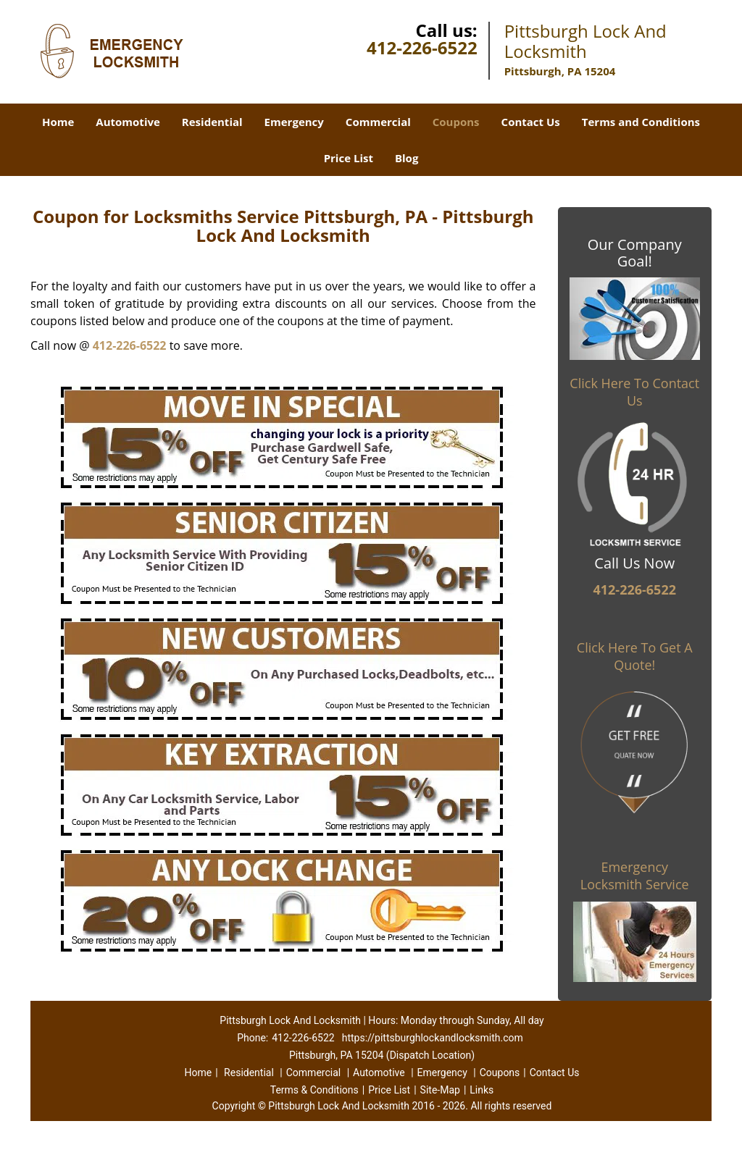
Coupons (456, 121)
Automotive (128, 121)
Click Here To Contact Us (634, 391)
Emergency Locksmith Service (634, 875)
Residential (212, 121)
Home (58, 121)
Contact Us (530, 121)
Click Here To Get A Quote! (635, 656)
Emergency (294, 121)
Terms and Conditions (641, 121)
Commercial (378, 121)
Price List (348, 158)
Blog (406, 158)
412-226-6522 (422, 47)
